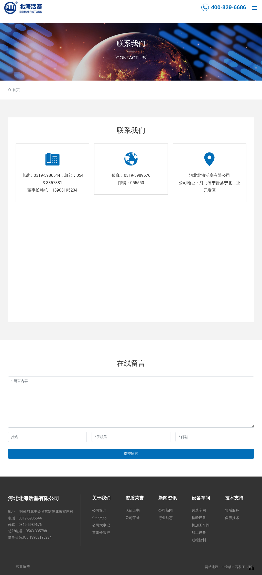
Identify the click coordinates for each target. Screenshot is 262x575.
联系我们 (131, 43)
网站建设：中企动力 (220, 567)
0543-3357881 (37, 531)
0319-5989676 (137, 175)
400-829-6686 (223, 7)
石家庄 (240, 567)
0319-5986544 (47, 175)
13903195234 (64, 190)
